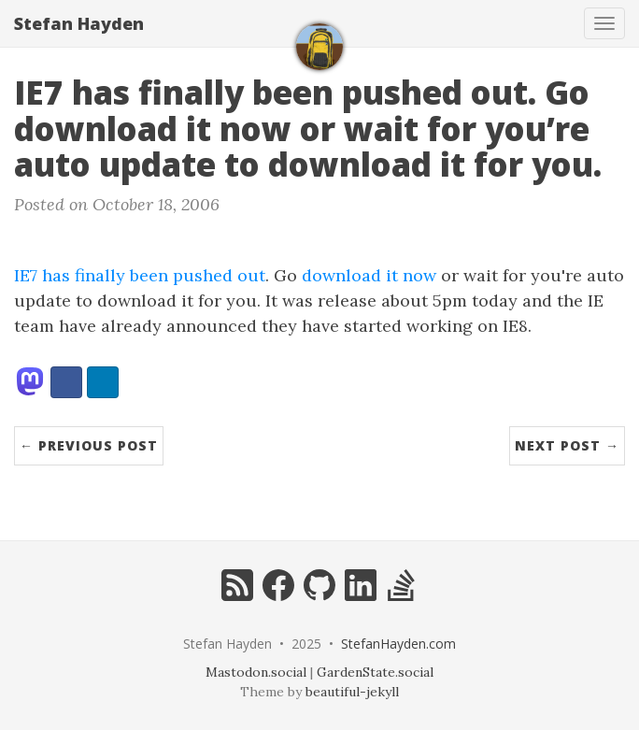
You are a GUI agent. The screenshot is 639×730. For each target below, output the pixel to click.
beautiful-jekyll (352, 691)
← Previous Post (89, 445)
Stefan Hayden (79, 23)
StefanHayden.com (398, 643)
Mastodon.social (256, 672)
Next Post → (567, 445)
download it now (369, 275)
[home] (319, 46)
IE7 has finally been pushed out (139, 275)
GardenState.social (375, 672)
